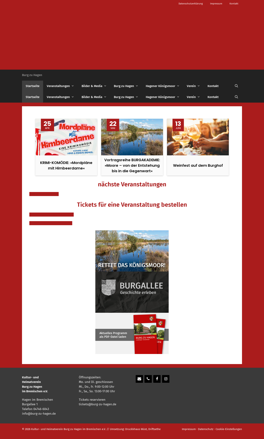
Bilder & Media (96, 86)
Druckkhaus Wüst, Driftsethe (143, 429)
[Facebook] (157, 379)
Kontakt (234, 3)
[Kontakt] (139, 379)
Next (226, 150)
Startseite (32, 86)
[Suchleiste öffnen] (236, 86)
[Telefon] (148, 379)
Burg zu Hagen (32, 75)
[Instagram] (165, 379)
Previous (38, 150)
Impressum (216, 3)
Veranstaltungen (62, 86)
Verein (195, 86)
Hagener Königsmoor (164, 86)
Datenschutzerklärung (191, 3)
